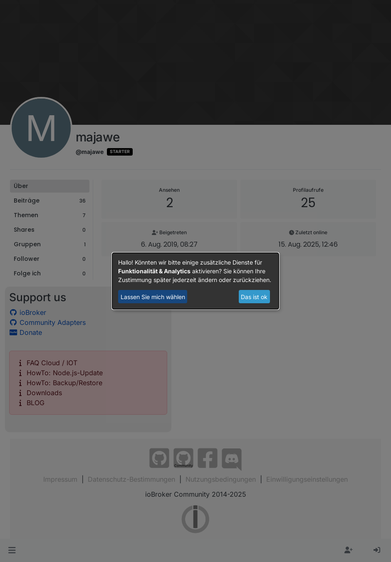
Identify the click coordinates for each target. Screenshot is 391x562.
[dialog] (195, 281)
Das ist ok (254, 296)
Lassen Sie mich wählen (153, 296)
